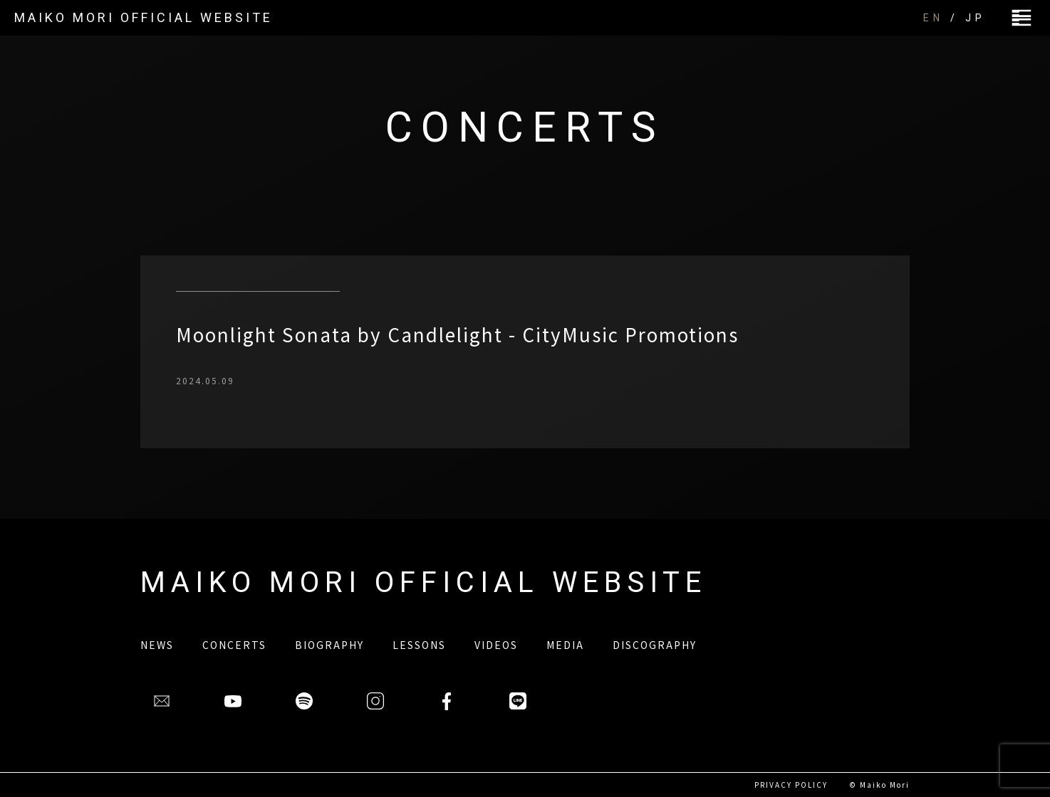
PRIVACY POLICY (791, 784)
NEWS (157, 645)
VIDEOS (496, 645)
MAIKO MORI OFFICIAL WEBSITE (143, 17)
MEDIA (565, 645)
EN (933, 17)
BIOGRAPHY (329, 645)
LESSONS (419, 645)
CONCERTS (234, 645)
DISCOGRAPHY (655, 645)
